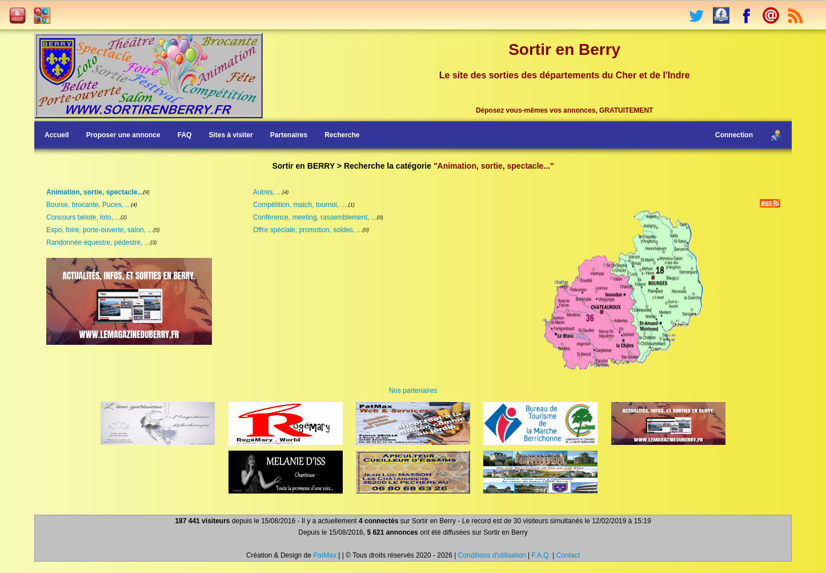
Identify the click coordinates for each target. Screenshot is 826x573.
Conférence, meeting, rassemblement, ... (315, 217)
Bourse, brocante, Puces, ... (88, 205)
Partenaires (288, 135)
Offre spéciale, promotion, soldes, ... (308, 230)
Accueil (57, 135)
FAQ (185, 135)
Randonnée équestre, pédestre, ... (98, 242)
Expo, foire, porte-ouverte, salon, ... (99, 230)
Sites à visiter (230, 135)
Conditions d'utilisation (492, 555)
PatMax (324, 555)
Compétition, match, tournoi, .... (300, 205)
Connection (734, 135)
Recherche (341, 135)
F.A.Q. (541, 555)
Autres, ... (267, 192)
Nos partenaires (413, 391)
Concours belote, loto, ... (83, 217)
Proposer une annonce (123, 135)
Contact (568, 555)
